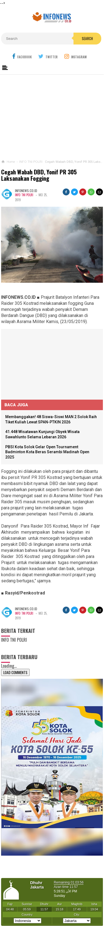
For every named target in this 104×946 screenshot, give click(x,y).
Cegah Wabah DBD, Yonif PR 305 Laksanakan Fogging (39, 175)
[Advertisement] (52, 115)
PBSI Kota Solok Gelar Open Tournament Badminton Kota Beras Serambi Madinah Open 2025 (47, 452)
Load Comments (15, 672)
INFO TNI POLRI (24, 195)
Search (87, 38)
